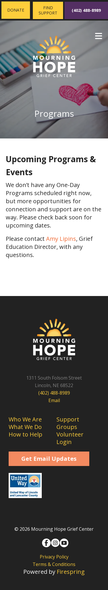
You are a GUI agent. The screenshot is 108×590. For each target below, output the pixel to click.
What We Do (25, 427)
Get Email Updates (49, 459)
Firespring (71, 572)
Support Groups (67, 423)
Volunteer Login (70, 438)
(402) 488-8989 (86, 10)
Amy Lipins (61, 239)
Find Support (48, 10)
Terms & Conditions (54, 564)
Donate (15, 10)
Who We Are (25, 419)
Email (54, 400)
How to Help (25, 434)
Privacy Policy (54, 557)
